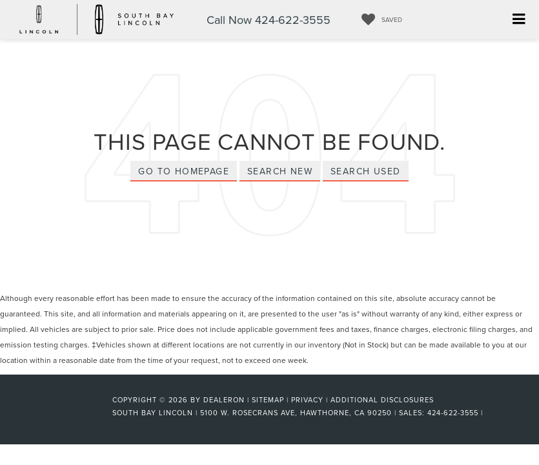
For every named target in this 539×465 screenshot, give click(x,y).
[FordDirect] (70, 412)
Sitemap (268, 400)
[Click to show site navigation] (518, 19)
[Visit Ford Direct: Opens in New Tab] (489, 413)
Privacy (307, 400)
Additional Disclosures (382, 400)
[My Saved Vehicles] (378, 19)
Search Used (365, 171)
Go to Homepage (183, 171)
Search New (279, 171)
